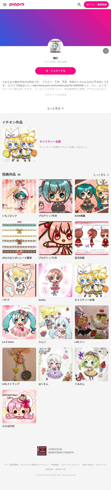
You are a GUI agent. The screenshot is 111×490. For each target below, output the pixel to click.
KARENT (49, 469)
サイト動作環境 (11, 465)
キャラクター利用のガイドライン (34, 465)
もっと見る (101, 174)
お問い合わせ (88, 465)
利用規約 (55, 465)
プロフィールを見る (55, 94)
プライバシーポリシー (70, 465)
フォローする (55, 70)
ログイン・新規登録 (96, 4)
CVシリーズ (101, 465)
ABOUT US (60, 469)
